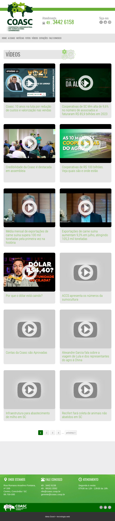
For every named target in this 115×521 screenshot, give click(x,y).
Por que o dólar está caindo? (24, 296)
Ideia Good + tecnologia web (57, 516)
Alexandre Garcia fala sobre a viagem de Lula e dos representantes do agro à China (85, 356)
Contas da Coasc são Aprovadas (26, 352)
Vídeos (35, 38)
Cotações (43, 38)
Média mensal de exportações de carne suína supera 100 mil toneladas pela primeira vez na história (27, 236)
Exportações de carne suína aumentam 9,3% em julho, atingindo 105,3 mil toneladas (85, 235)
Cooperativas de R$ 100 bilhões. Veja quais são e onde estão (82, 169)
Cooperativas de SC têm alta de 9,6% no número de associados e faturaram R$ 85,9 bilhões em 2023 (85, 110)
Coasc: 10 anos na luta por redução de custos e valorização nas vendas (28, 108)
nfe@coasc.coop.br (50, 491)
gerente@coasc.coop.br (53, 494)
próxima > (70, 433)
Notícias (20, 38)
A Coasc (11, 38)
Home (4, 38)
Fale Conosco (55, 38)
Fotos (28, 38)
